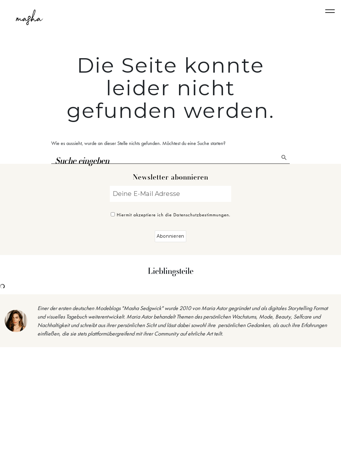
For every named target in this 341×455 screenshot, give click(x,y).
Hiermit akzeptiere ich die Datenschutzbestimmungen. (171, 215)
